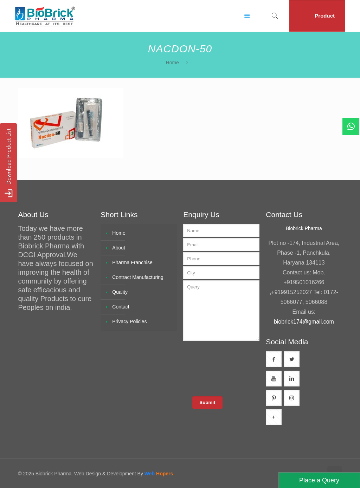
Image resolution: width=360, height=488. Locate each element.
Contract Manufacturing (137, 277)
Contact (120, 307)
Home (172, 62)
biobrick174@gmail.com (304, 322)
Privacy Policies (129, 321)
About (118, 247)
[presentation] (237, 368)
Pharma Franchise (132, 262)
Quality (120, 292)
